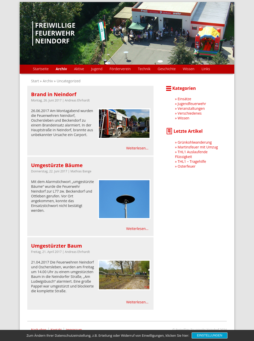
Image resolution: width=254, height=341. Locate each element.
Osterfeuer (187, 166)
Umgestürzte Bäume (57, 165)
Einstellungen (209, 335)
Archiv (61, 68)
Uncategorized (69, 80)
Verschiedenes (190, 113)
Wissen (188, 68)
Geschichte (167, 68)
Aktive (79, 68)
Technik (144, 68)
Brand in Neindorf (53, 94)
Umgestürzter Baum (56, 245)
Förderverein (120, 68)
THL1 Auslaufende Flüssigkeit (191, 154)
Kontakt (56, 330)
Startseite (41, 68)
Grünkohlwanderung (195, 142)
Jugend (97, 68)
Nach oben (38, 330)
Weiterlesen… (137, 148)
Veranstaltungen (191, 108)
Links (205, 68)
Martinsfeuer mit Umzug (198, 147)
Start (35, 80)
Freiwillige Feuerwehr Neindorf (55, 33)
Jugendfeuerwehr (192, 103)
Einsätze (184, 98)
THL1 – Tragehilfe (192, 161)
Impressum (74, 330)
